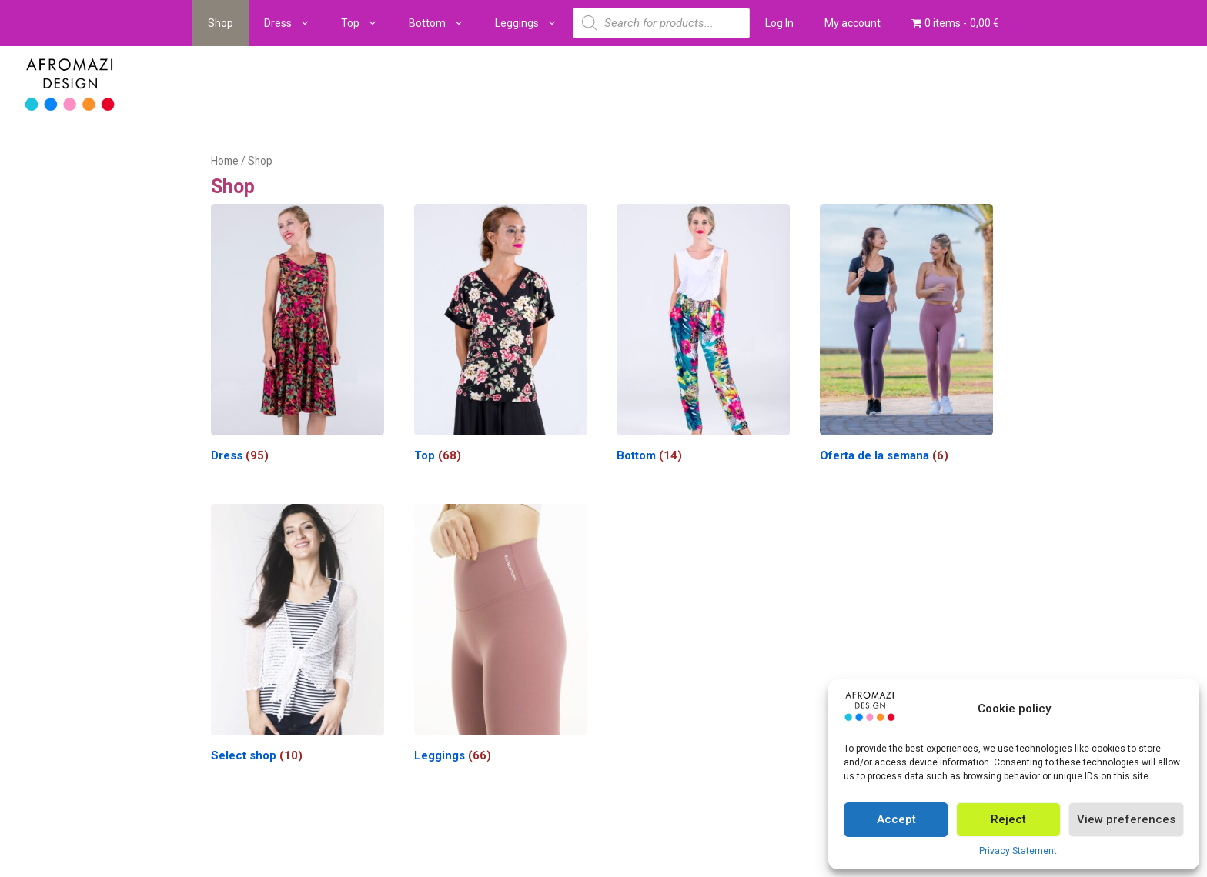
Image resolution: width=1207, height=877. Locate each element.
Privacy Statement (1018, 850)
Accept (896, 819)
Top (367, 23)
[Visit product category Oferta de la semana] (906, 336)
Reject (1008, 819)
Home (225, 161)
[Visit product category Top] (500, 336)
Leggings (534, 23)
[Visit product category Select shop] (297, 636)
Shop (220, 23)
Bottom (444, 23)
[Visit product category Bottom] (703, 336)
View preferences (1126, 819)
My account (852, 23)
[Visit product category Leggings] (500, 636)
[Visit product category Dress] (297, 336)
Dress (295, 23)
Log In (779, 23)
